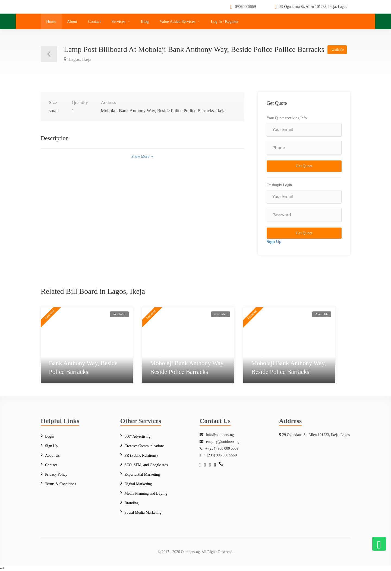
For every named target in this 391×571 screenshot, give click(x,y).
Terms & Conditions (60, 484)
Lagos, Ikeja (79, 59)
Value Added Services (177, 21)
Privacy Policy (56, 474)
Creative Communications (145, 446)
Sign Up (274, 241)
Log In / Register (224, 21)
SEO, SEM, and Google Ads (146, 465)
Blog (145, 21)
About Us (52, 455)
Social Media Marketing (143, 512)
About (72, 21)
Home (51, 21)
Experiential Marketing (142, 474)
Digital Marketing (138, 484)
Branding (132, 503)
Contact (94, 21)
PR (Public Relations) (141, 455)
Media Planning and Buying (146, 493)
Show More (142, 156)
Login (49, 436)
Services (118, 21)
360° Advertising (137, 436)
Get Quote (304, 166)
